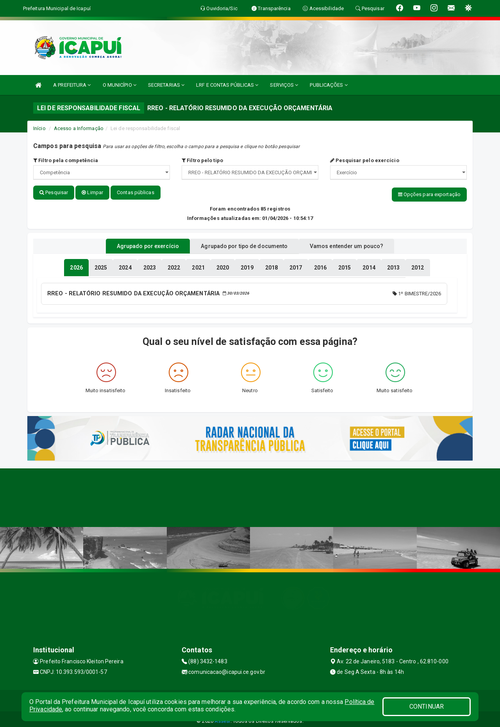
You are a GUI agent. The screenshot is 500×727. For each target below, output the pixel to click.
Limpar (92, 192)
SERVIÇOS (284, 85)
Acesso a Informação (79, 128)
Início (39, 128)
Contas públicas (135, 192)
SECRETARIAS (166, 85)
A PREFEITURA (72, 85)
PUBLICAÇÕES (328, 85)
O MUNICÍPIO (119, 85)
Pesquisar (53, 192)
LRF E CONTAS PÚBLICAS (227, 85)
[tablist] (76, 264)
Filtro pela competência (65, 160)
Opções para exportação (429, 194)
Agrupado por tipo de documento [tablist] (244, 243)
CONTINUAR (426, 706)
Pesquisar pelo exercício (364, 160)
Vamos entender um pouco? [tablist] (357, 243)
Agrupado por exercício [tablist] (137, 243)
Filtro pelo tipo (202, 160)
